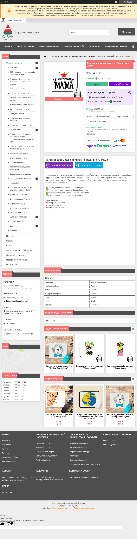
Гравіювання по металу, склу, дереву (85, 464)
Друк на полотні (16, 221)
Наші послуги (24, 46)
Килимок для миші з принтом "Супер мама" (120, 367)
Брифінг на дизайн (74, 46)
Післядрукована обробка (20, 178)
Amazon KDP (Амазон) (19, 93)
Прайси (5, 449)
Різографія (14, 183)
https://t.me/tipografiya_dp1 (17, 301)
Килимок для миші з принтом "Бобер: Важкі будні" (59, 367)
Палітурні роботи (43, 460)
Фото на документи (111, 445)
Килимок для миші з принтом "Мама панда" (89, 367)
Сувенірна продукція (18, 217)
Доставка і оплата (15, 255)
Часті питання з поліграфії (19, 250)
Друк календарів (17, 162)
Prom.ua (81, 503)
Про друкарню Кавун (48, 46)
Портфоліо (11, 264)
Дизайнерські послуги (19, 158)
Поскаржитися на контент (62, 508)
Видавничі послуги (17, 89)
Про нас (10, 236)
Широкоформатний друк (20, 199)
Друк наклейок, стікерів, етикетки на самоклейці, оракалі (20, 81)
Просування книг (17, 114)
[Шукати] (108, 32)
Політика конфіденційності (84, 508)
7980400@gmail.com (14, 297)
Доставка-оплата (9, 461)
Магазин (13, 67)
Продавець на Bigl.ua (68, 506)
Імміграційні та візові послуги (22, 105)
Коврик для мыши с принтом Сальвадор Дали (59, 415)
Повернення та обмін (116, 46)
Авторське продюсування (20, 125)
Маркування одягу (17, 203)
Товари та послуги (15, 63)
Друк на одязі (15, 130)
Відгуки (9, 241)
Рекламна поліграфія (19, 153)
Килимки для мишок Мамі (83, 56)
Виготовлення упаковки (19, 208)
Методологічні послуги (19, 109)
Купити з (120, 84)
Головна (7, 46)
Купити (97, 84)
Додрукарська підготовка (20, 174)
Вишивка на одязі (17, 212)
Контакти (95, 46)
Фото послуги (108, 440)
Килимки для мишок (61, 56)
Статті (12, 226)
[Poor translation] (10, 523)
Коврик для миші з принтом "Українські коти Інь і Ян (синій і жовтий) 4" (89, 416)
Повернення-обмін (10, 457)
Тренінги (13, 230)
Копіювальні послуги (18, 194)
